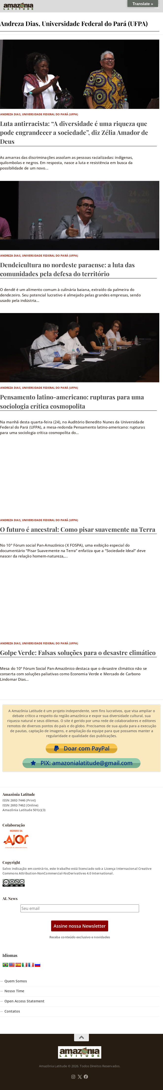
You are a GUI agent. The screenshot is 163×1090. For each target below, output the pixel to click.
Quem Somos (15, 981)
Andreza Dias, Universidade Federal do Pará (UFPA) (39, 114)
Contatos (12, 1011)
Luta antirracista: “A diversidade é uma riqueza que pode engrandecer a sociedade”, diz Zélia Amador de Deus (74, 132)
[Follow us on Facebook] (86, 1077)
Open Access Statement (24, 1001)
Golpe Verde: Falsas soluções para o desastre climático (78, 652)
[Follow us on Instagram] (73, 1077)
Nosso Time (14, 991)
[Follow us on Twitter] (80, 1077)
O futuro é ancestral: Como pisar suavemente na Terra (77, 529)
